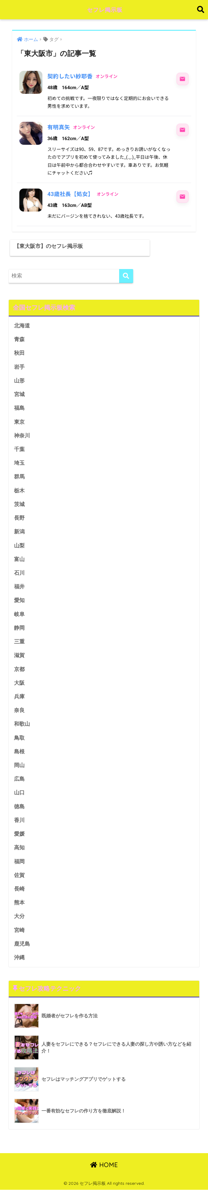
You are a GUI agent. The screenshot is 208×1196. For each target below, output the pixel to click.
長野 (19, 520)
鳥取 (19, 742)
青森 (19, 339)
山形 (19, 381)
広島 (19, 783)
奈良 (19, 714)
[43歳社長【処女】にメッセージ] (182, 196)
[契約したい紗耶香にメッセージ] (182, 79)
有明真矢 (58, 127)
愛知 (19, 603)
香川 (19, 825)
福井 (19, 589)
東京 (19, 422)
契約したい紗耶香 (70, 76)
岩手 (19, 367)
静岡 (19, 630)
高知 (19, 853)
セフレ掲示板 (105, 9)
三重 (19, 644)
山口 (19, 797)
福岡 (19, 867)
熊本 (19, 908)
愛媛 (19, 839)
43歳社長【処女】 (70, 194)
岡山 (19, 769)
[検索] (126, 275)
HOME (104, 1171)
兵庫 (19, 700)
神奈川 (22, 436)
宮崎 (19, 936)
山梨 (19, 547)
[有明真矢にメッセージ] (182, 130)
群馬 (19, 478)
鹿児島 (22, 950)
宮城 (19, 394)
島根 (19, 756)
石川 (19, 575)
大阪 (19, 686)
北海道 (22, 325)
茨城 (19, 506)
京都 (19, 672)
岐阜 (19, 617)
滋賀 (19, 658)
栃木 (19, 492)
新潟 (19, 533)
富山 (19, 561)
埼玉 (19, 464)
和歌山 (22, 728)
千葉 (19, 450)
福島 (19, 408)
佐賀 (19, 880)
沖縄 (19, 964)
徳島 (19, 811)
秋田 (19, 353)
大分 (19, 922)
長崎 (19, 894)
